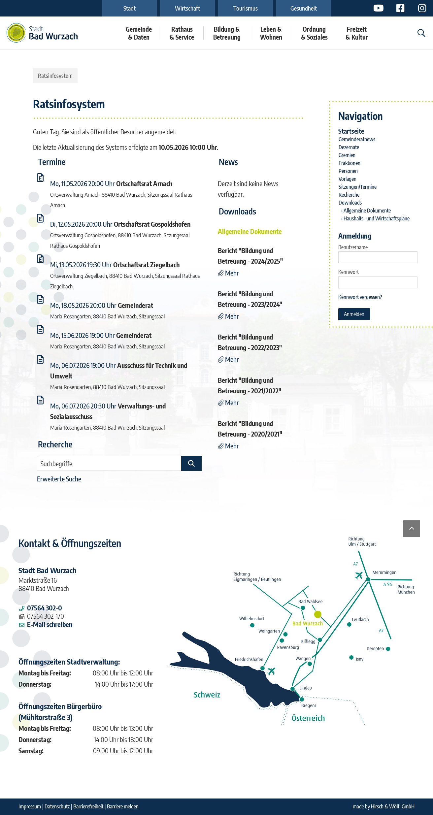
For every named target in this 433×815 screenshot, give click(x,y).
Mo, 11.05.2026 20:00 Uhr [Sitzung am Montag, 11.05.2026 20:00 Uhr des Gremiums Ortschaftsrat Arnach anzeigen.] (82, 183)
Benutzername (353, 247)
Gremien (347, 155)
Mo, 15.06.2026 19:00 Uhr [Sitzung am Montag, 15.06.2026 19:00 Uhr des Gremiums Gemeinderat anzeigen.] (82, 335)
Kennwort (348, 272)
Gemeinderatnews (357, 139)
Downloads (350, 202)
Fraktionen (349, 163)
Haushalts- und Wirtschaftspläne (377, 218)
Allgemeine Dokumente (367, 210)
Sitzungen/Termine (358, 186)
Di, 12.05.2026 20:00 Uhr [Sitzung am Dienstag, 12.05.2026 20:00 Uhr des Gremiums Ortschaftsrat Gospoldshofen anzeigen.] (81, 224)
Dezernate (349, 147)
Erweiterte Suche (59, 478)
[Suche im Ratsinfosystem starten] (191, 463)
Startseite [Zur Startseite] (351, 131)
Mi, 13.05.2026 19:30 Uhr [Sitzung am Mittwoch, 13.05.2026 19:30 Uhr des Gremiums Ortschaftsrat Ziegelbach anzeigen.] (81, 264)
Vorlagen (347, 179)
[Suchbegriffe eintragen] (109, 463)
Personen (348, 171)
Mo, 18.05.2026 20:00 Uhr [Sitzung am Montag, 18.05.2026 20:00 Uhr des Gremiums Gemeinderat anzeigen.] (83, 305)
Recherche (349, 194)
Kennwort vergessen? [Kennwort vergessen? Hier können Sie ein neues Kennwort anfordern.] (360, 297)
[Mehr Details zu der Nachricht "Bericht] (228, 273)
